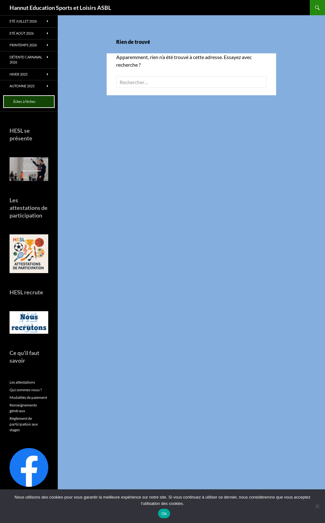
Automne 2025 (22, 86)
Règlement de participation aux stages (24, 424)
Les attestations (22, 382)
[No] (317, 506)
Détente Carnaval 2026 (26, 59)
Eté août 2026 (22, 33)
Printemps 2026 (23, 45)
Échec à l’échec (24, 101)
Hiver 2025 (19, 74)
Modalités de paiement (28, 397)
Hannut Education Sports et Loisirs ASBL (60, 7)
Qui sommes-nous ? (26, 389)
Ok (164, 513)
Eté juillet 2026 (23, 21)
